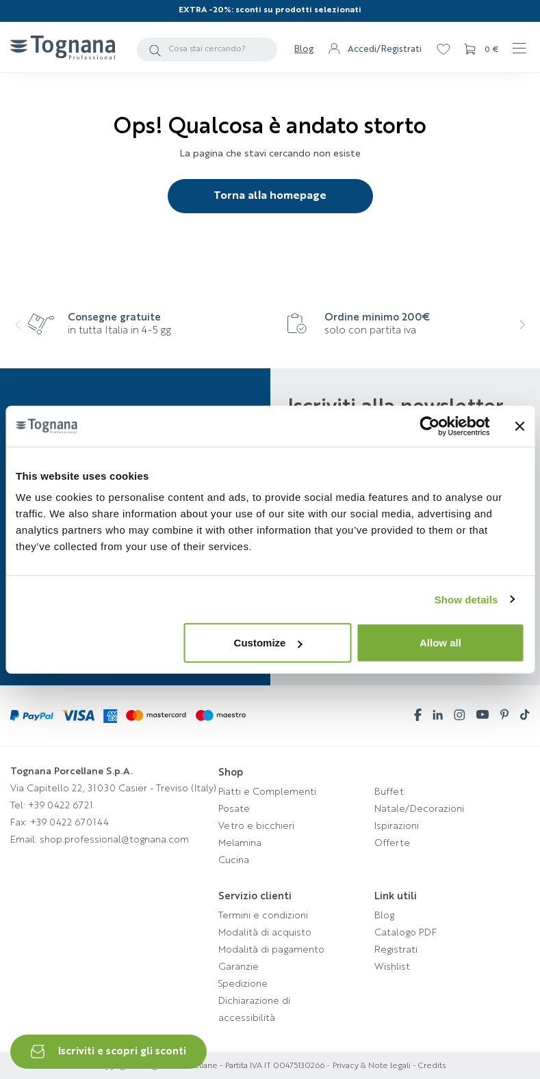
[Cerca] (207, 50)
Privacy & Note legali (372, 1066)
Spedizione (243, 984)
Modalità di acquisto (264, 933)
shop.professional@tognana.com (114, 840)
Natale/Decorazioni (419, 809)
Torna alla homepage (270, 196)
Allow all (440, 642)
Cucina (233, 860)
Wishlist (392, 967)
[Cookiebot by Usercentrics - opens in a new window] (429, 425)
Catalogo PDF (405, 933)
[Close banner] (519, 426)
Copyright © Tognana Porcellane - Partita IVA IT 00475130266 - (212, 1066)
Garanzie (238, 967)
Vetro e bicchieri (256, 826)
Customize (268, 642)
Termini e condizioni (263, 915)
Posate (234, 809)
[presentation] (23, 334)
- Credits (428, 1066)
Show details (466, 599)
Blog (303, 49)
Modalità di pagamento (271, 950)
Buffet (389, 792)
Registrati (395, 950)
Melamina (239, 843)
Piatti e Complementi (267, 792)
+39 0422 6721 (60, 805)
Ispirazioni (396, 826)
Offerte (392, 843)
